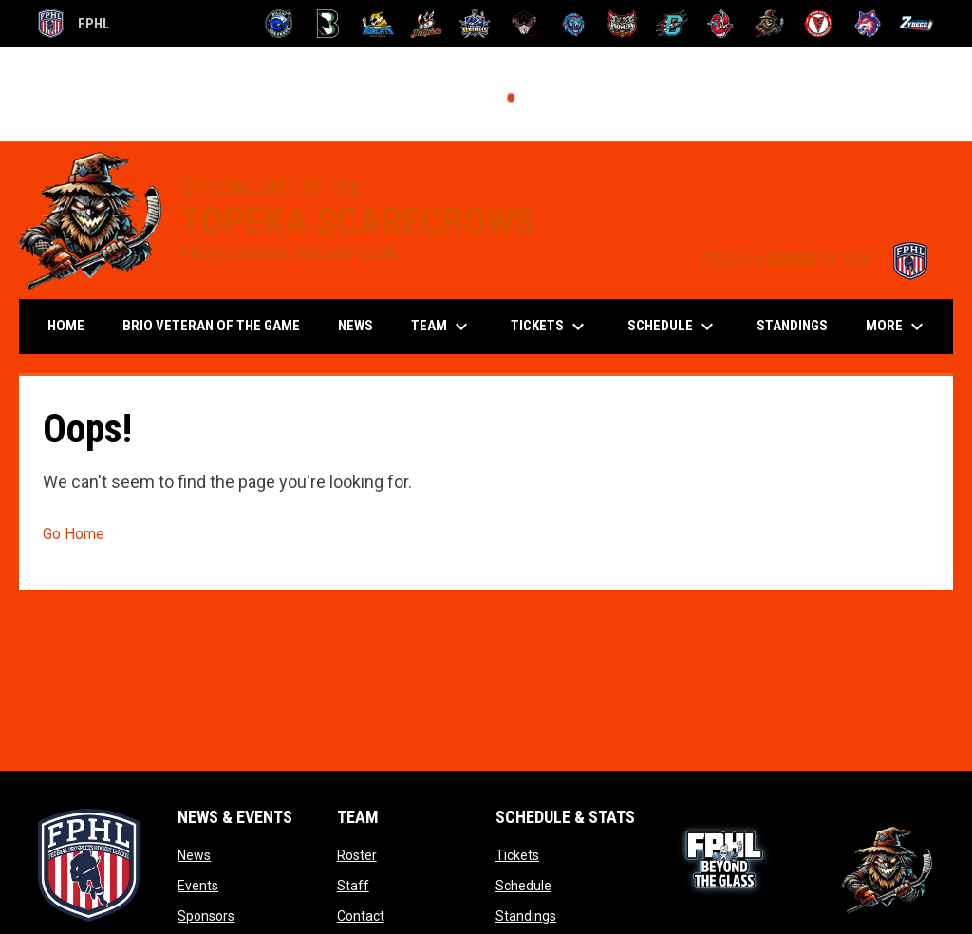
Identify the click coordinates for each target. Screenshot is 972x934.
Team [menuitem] (442, 326)
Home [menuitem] (65, 325)
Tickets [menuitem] (550, 326)
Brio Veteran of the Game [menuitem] (211, 325)
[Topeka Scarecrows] (769, 23)
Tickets (517, 855)
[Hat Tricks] (426, 23)
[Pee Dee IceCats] (573, 23)
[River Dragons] (671, 23)
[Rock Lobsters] (720, 23)
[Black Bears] (328, 23)
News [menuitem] (355, 325)
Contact (360, 916)
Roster (357, 855)
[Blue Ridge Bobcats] (377, 23)
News (194, 855)
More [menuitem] (897, 326)
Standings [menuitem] (792, 325)
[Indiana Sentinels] (475, 23)
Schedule (523, 885)
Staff (353, 885)
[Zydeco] (916, 23)
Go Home (73, 534)
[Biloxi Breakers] (279, 23)
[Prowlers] (622, 23)
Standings (525, 916)
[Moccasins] (524, 23)
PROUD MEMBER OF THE (817, 260)
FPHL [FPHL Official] (74, 23)
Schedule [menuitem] (673, 326)
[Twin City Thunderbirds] (818, 23)
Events (198, 885)
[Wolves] (868, 23)
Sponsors (206, 916)
